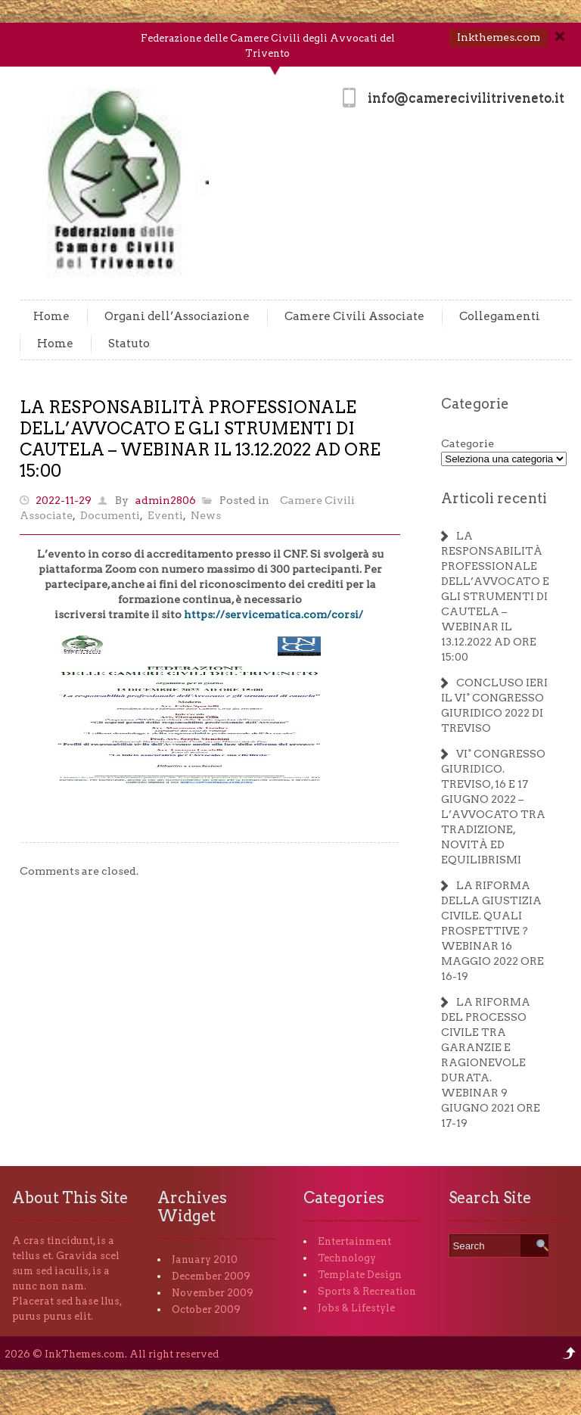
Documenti (110, 515)
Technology (347, 1258)
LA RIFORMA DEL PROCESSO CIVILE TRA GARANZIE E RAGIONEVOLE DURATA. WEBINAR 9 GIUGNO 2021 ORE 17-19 (490, 1062)
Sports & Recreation (367, 1291)
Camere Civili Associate (354, 316)
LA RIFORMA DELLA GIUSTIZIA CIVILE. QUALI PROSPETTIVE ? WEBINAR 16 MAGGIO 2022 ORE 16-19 (492, 930)
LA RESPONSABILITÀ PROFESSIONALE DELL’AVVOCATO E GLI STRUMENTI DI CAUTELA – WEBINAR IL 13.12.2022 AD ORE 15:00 (495, 596)
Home (51, 316)
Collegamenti (499, 316)
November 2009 (212, 1292)
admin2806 (165, 500)
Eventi (165, 515)
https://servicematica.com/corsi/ (273, 614)
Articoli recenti (494, 498)
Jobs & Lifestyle (356, 1308)
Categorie (475, 404)
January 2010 (205, 1259)
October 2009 (206, 1309)
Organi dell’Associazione (177, 316)
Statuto (129, 343)
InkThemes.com (85, 1354)
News (206, 515)
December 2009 (211, 1276)
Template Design (360, 1274)
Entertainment (354, 1241)
